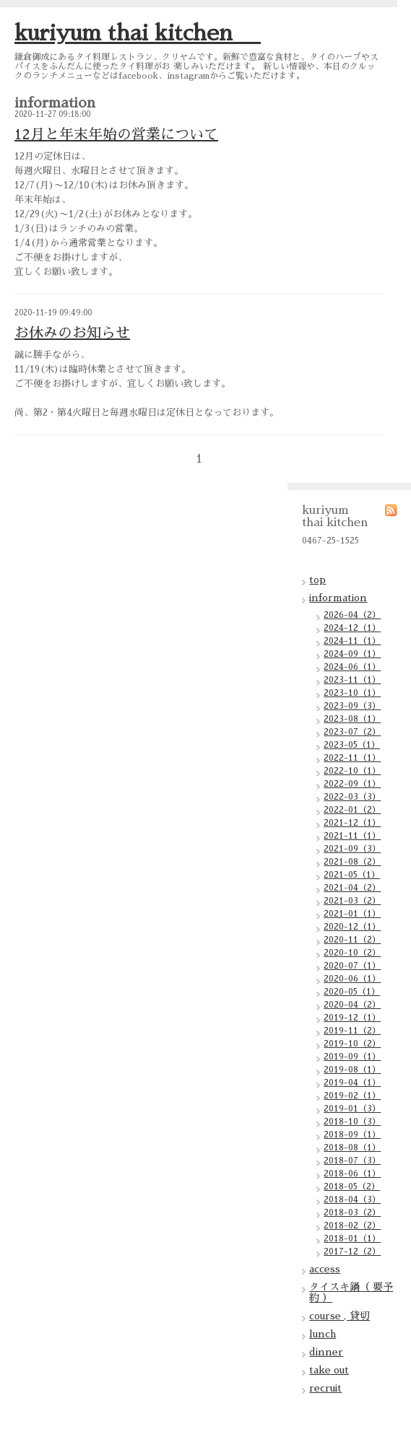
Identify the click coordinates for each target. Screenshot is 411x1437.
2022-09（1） (352, 783)
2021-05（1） (352, 874)
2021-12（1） (352, 822)
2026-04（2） (352, 615)
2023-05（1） (352, 745)
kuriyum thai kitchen (137, 33)
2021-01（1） (352, 913)
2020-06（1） (352, 978)
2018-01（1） (352, 1238)
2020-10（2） (352, 952)
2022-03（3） (352, 796)
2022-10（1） (352, 770)
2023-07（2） (352, 732)
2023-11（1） (352, 680)
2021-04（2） (352, 887)
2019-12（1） (352, 1017)
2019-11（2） (352, 1030)
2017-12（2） (352, 1251)
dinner (326, 1352)
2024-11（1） (352, 641)
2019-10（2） (352, 1043)
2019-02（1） (352, 1095)
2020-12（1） (352, 926)
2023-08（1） (352, 719)
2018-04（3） (352, 1199)
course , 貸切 (339, 1316)
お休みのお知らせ (72, 333)
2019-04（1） (352, 1082)
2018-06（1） (352, 1173)
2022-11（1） (352, 758)
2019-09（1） (352, 1056)
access (324, 1269)
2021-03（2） (352, 900)
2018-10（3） (352, 1121)
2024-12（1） (352, 628)
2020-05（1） (352, 991)
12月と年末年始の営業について (116, 134)
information (338, 598)
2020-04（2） (352, 1004)
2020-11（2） (352, 939)
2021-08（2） (352, 861)
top (317, 580)
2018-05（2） (352, 1186)
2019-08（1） (352, 1069)
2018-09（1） (352, 1134)
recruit (325, 1388)
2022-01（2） (352, 809)
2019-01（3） (352, 1108)
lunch (322, 1334)
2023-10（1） (352, 693)
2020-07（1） (352, 965)
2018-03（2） (352, 1212)
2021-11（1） (352, 835)
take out (329, 1370)
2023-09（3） (352, 706)
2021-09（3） (352, 848)
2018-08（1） (352, 1147)
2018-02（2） (352, 1225)
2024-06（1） (352, 667)
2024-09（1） (352, 654)
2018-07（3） (352, 1160)
